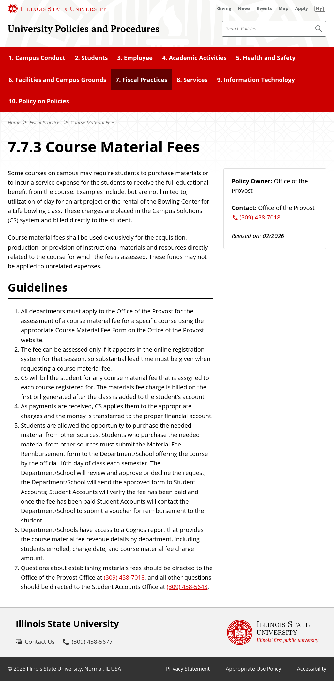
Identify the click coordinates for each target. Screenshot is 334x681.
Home (14, 122)
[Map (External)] (283, 8)
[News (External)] (244, 8)
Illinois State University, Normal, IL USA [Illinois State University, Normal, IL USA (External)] (74, 668)
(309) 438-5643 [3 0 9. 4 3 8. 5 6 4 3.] (187, 587)
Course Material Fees (93, 122)
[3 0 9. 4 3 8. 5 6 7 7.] (88, 641)
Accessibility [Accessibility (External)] (311, 668)
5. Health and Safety (266, 58)
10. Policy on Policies (39, 101)
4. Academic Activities (194, 58)
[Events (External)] (264, 8)
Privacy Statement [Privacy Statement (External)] (188, 668)
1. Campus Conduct (37, 58)
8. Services (192, 79)
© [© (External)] (10, 668)
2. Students (91, 58)
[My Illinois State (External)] (319, 8)
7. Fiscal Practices (141, 79)
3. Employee (135, 58)
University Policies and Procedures (83, 28)
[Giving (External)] (224, 8)
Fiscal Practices (46, 122)
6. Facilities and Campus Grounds (57, 79)
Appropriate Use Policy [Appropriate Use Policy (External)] (253, 668)
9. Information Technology (256, 79)
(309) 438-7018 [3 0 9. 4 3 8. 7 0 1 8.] (124, 577)
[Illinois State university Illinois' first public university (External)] (272, 632)
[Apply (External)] (301, 8)
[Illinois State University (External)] (57, 8)
